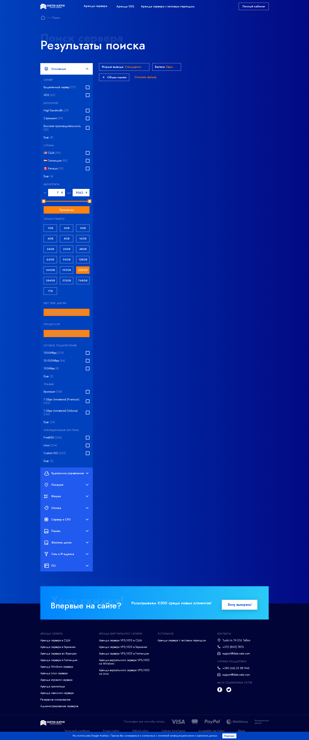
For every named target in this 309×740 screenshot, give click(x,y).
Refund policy (140, 731)
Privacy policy (111, 731)
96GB (67, 259)
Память (66, 531)
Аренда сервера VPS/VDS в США (120, 640)
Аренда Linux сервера (54, 673)
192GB (66, 270)
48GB (83, 249)
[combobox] (66, 312)
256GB (82, 270)
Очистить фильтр (146, 77)
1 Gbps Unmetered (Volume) (61, 412)
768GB (82, 280)
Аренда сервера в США (55, 640)
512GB (66, 280)
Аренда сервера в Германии (58, 647)
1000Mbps (54, 353)
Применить (66, 210)
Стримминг (53, 118)
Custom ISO (55, 453)
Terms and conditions (77, 731)
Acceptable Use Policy (211, 731)
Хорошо (230, 736)
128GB (83, 259)
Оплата (66, 508)
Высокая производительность (62, 127)
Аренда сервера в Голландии (58, 660)
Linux (50, 445)
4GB (50, 238)
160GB (50, 270)
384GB (50, 280)
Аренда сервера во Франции (58, 653)
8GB (67, 238)
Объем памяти (115, 77)
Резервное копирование (55, 699)
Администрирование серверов (59, 706)
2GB (67, 228)
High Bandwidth (56, 110)
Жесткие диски (66, 542)
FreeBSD (53, 437)
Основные (66, 69)
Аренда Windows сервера (56, 667)
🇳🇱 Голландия (55, 160)
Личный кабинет (253, 6)
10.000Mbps (54, 360)
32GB (66, 249)
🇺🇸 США (52, 153)
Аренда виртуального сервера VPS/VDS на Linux (124, 672)
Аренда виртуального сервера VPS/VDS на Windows (124, 662)
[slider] (43, 201)
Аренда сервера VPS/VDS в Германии (123, 647)
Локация (66, 485)
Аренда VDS (125, 6)
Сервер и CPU (66, 519)
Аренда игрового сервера (56, 680)
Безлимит (53, 391)
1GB (50, 228)
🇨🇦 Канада (53, 168)
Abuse (241, 731)
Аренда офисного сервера (57, 693)
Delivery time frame (173, 731)
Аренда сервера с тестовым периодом (167, 6)
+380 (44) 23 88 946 (236, 668)
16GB (82, 238)
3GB (83, 228)
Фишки (66, 496)
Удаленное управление (66, 473)
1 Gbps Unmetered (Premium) (61, 401)
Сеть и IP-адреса (66, 554)
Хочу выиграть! (239, 604)
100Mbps (51, 368)
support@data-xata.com (236, 653)
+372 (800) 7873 (233, 647)
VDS (49, 95)
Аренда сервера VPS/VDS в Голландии (124, 653)
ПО (66, 565)
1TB (50, 291)
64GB (50, 259)
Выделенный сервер (60, 87)
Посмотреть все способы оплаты (144, 721)
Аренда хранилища (52, 686)
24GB (50, 249)
